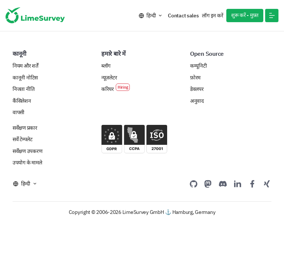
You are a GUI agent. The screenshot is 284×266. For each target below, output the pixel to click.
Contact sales (183, 15)
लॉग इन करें (212, 15)
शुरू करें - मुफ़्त (244, 15)
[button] (271, 15)
